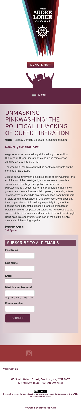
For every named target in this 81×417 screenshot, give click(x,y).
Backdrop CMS (48, 407)
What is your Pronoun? (18, 287)
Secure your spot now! (22, 147)
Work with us (10, 368)
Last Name (11, 263)
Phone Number (14, 303)
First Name (11, 250)
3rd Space (11, 230)
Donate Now (40, 64)
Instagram (29, 353)
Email (8, 275)
